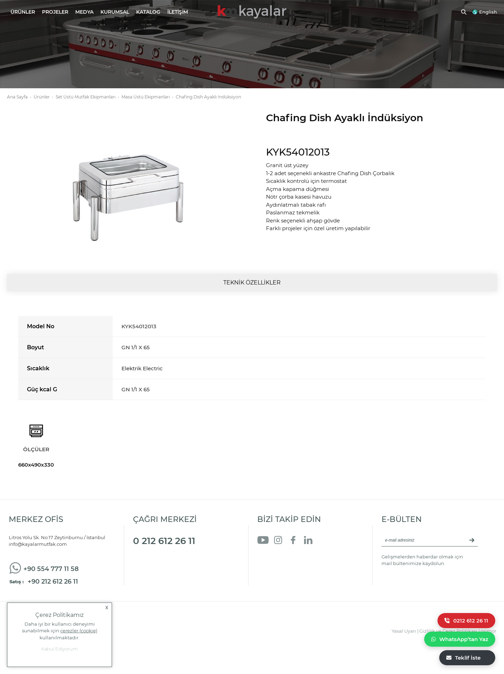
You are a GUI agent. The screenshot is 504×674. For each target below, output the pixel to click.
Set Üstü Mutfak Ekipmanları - (88, 96)
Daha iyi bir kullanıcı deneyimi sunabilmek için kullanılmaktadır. (59, 630)
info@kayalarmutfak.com (38, 544)
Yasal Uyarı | (405, 631)
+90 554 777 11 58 (51, 569)
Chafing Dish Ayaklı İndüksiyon (208, 96)
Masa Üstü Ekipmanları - (148, 96)
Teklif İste (463, 657)
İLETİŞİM (177, 12)
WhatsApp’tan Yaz (459, 639)
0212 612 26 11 (466, 620)
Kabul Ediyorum (59, 649)
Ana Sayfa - (20, 96)
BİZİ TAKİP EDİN (289, 519)
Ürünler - (45, 96)
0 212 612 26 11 (164, 540)
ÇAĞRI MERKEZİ (165, 519)
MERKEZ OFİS (36, 519)
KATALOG (148, 12)
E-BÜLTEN (402, 519)
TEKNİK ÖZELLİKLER (252, 282)
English (488, 12)
